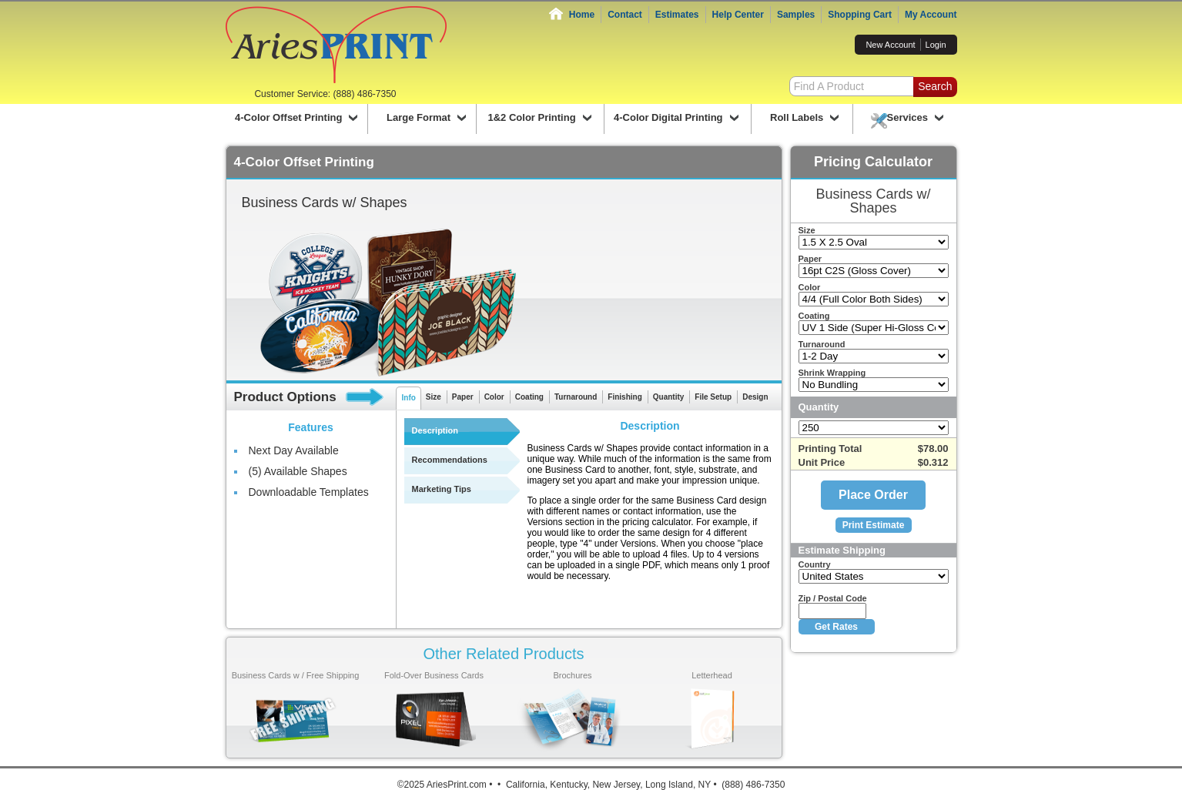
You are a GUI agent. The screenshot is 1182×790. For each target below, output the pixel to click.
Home (581, 14)
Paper (463, 397)
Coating (529, 397)
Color (494, 397)
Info (409, 397)
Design (755, 397)
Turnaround (575, 397)
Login (936, 44)
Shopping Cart (860, 14)
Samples (796, 14)
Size (433, 397)
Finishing (624, 397)
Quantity (669, 397)
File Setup (713, 397)
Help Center (738, 14)
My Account (931, 14)
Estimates (677, 14)
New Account (890, 44)
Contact (625, 14)
